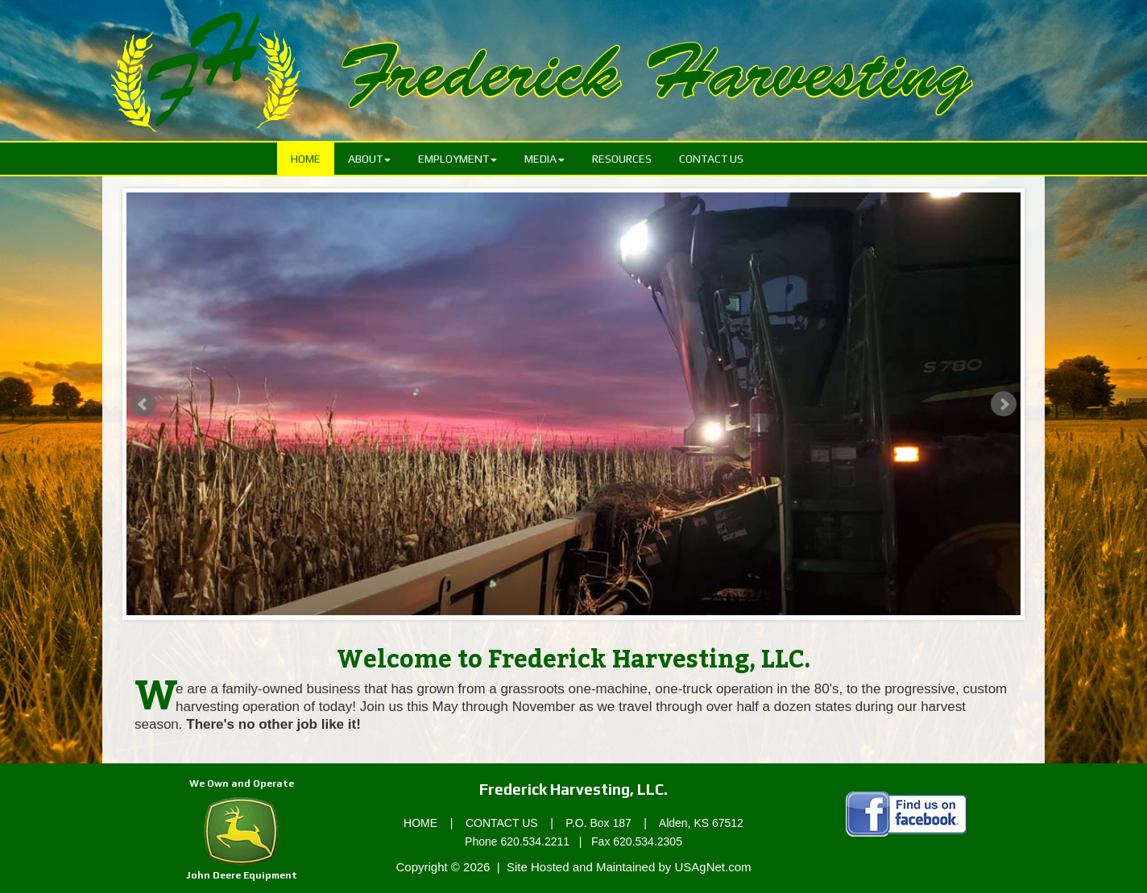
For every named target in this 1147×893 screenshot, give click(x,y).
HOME (420, 823)
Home (312, 157)
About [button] (369, 158)
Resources (622, 158)
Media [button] (544, 158)
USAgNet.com (712, 867)
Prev (143, 404)
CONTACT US (502, 823)
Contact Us (711, 158)
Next (1004, 404)
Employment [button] (457, 158)
